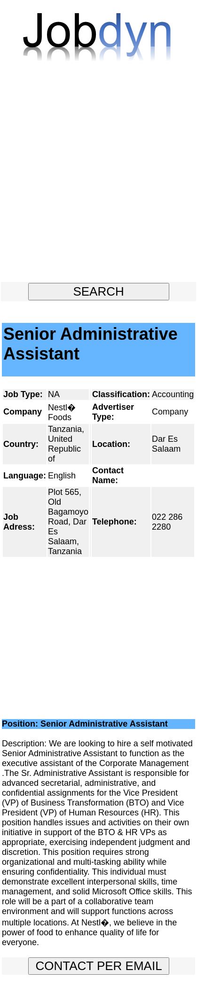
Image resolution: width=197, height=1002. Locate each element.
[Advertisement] (98, 176)
